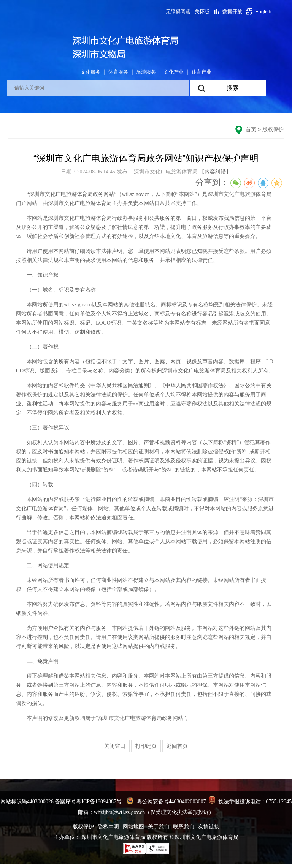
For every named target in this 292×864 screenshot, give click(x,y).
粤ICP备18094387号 (99, 801)
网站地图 (133, 826)
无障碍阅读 (178, 11)
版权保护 (273, 129)
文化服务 (90, 72)
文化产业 (174, 72)
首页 (251, 129)
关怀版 (202, 11)
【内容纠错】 (215, 172)
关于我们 (158, 826)
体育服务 (118, 72)
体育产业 (201, 72)
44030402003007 (187, 801)
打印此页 (146, 746)
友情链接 (208, 826)
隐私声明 (108, 826)
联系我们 (183, 826)
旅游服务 (146, 72)
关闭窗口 (114, 746)
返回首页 (177, 746)
